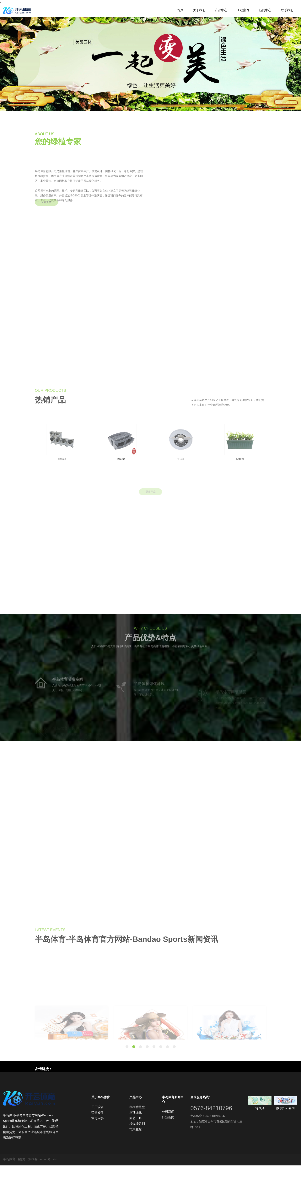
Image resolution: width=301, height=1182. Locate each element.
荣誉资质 (97, 1129)
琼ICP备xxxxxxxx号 (43, 1175)
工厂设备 (97, 1123)
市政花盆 (135, 1146)
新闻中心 (265, 10)
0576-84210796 (214, 1124)
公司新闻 (168, 1128)
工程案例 (243, 10)
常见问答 (97, 1134)
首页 (180, 10)
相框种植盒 (137, 1123)
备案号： (24, 1175)
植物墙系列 (137, 1140)
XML (62, 1175)
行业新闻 (168, 1133)
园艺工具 (135, 1134)
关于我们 (199, 10)
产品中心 (221, 10)
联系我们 (287, 10)
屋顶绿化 (135, 1129)
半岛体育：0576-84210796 (208, 1132)
